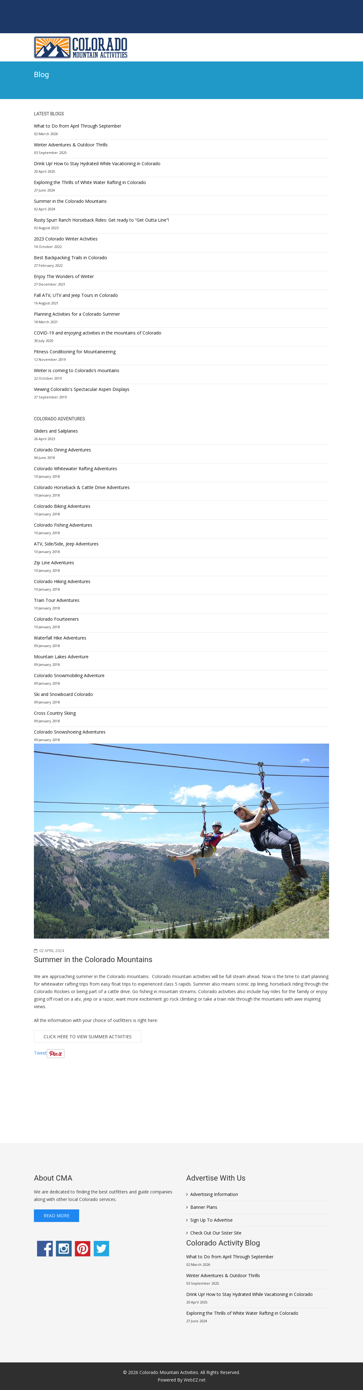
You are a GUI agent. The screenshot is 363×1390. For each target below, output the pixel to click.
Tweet (40, 1053)
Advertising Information (214, 1194)
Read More (56, 1216)
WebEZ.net (195, 1380)
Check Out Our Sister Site (215, 1233)
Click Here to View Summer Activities (88, 1037)
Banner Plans (203, 1207)
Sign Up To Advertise (211, 1220)
